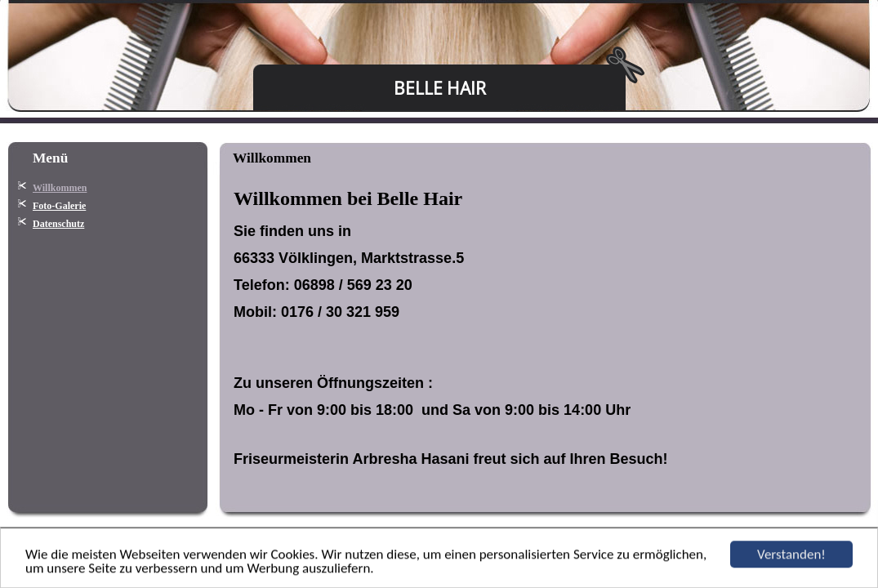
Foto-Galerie (59, 206)
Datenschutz (58, 223)
